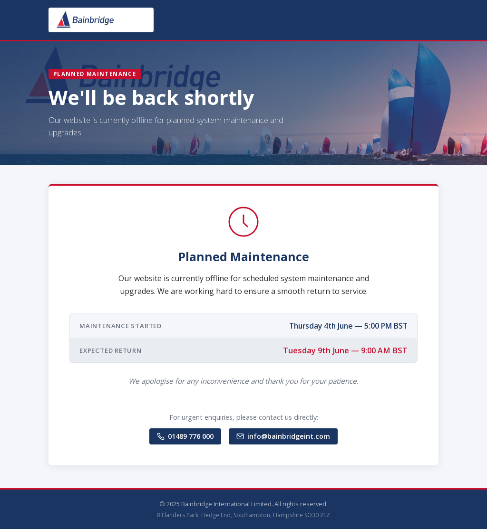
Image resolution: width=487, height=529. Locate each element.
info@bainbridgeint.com (283, 436)
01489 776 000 (185, 436)
